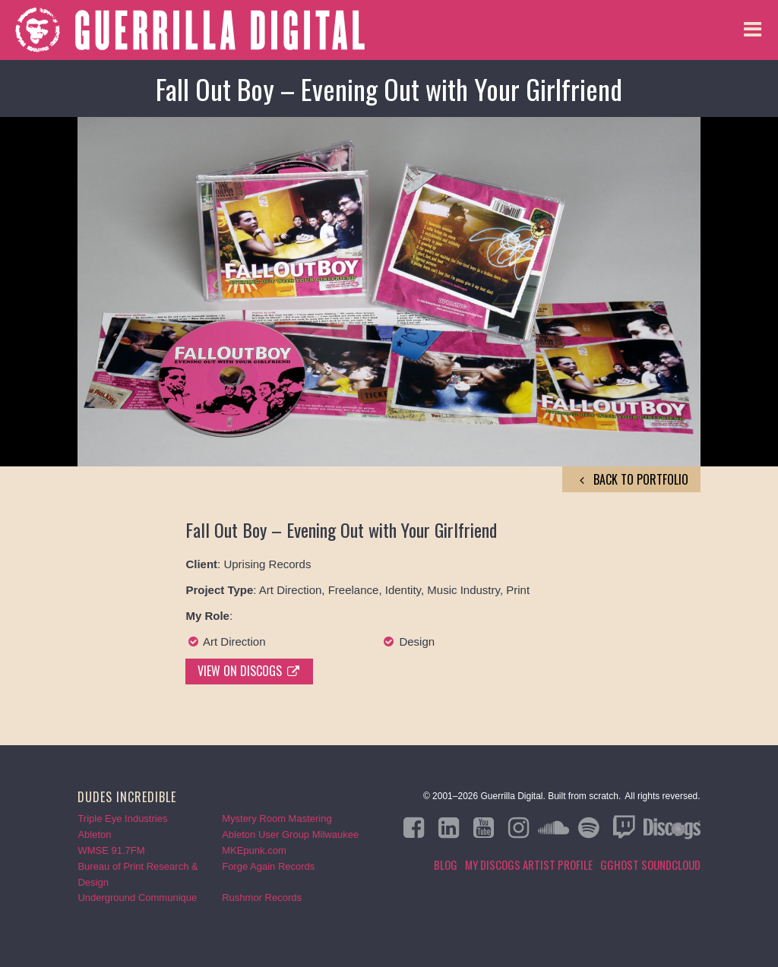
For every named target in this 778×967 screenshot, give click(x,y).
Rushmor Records (262, 897)
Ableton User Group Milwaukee (290, 834)
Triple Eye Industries (122, 818)
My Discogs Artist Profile (529, 864)
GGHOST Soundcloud (650, 864)
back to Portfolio (631, 479)
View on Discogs (249, 671)
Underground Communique (137, 897)
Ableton (94, 834)
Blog (445, 864)
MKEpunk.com (254, 850)
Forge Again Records (268, 866)
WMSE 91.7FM (110, 850)
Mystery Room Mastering (276, 818)
